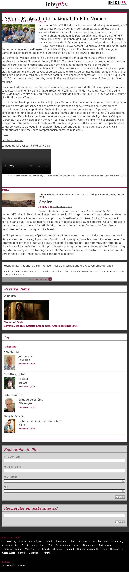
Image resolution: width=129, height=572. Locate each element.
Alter (72, 541)
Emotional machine (12, 549)
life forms (61, 541)
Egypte (42, 211)
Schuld (49, 541)
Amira (45, 202)
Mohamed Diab (62, 206)
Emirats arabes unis (73, 211)
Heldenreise (116, 549)
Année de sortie (13, 467)
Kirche (22, 541)
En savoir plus (26, 363)
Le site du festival (12, 140)
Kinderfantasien (10, 545)
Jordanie (54, 211)
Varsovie (29, 549)
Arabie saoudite (96, 211)
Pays (6, 487)
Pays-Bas (24, 359)
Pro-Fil (21, 565)
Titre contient (12, 457)
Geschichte (34, 553)
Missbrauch (84, 541)
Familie (97, 541)
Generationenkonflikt (88, 549)
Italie (21, 424)
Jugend (70, 549)
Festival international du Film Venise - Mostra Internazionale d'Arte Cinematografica (58, 265)
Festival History (38, 279)
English (110, 2)
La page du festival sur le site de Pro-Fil (26, 145)
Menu (4, 5)
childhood (58, 549)
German (117, 2)
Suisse (22, 382)
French (124, 2)
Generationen (63, 545)
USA (106, 541)
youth (77, 545)
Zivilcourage (105, 545)
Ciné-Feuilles (8, 565)
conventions (38, 545)
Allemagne (25, 403)
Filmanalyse (89, 545)
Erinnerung (117, 541)
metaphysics (36, 541)
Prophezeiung (9, 541)
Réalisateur (10, 477)
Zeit (50, 545)
